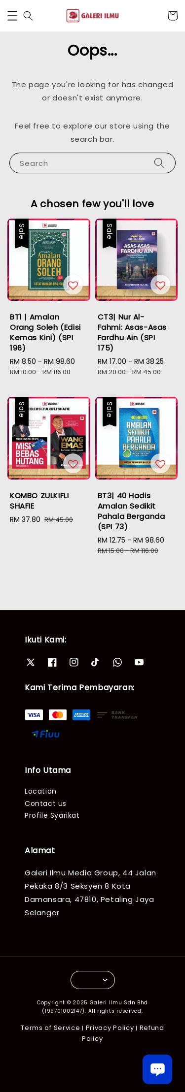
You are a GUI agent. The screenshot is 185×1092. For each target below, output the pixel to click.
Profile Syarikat (52, 815)
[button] (12, 16)
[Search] (159, 162)
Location (41, 791)
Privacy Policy (110, 1027)
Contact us (46, 803)
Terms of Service (50, 1027)
